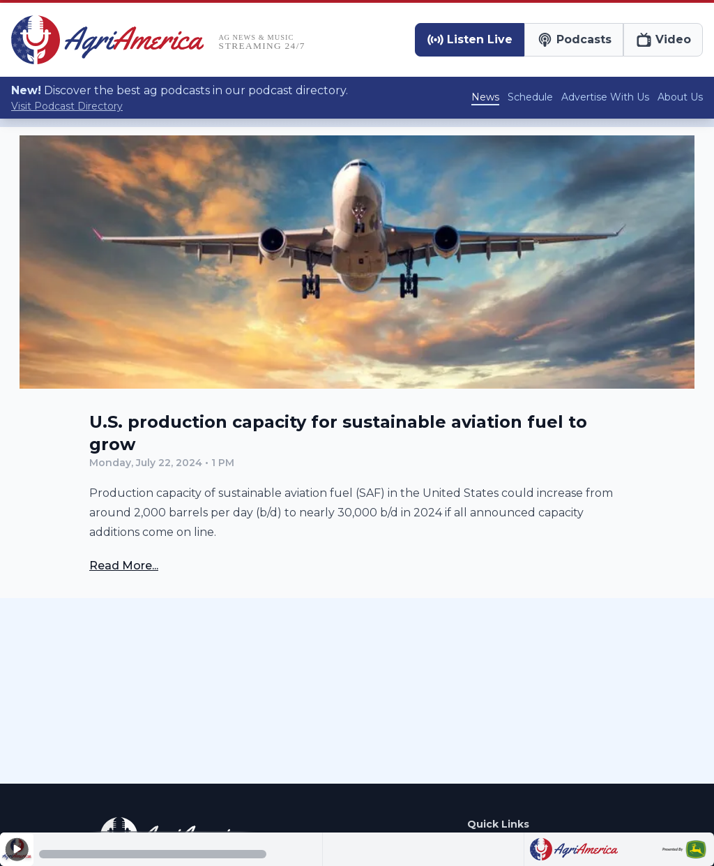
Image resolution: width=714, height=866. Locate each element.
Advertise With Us (605, 97)
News (485, 97)
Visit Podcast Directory (67, 106)
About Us (680, 97)
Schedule (530, 97)
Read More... (123, 565)
